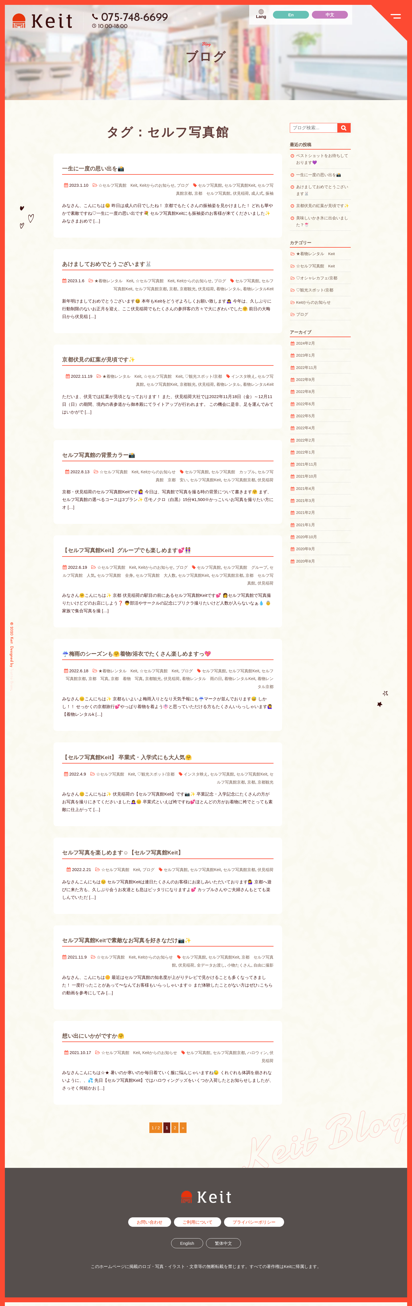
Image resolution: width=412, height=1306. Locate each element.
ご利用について (198, 1225)
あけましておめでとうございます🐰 (123, 263)
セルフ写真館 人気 (89, 573)
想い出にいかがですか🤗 (104, 1039)
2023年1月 (305, 355)
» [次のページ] (183, 1131)
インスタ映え (250, 375)
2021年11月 (306, 464)
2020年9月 (305, 549)
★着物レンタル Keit (117, 280)
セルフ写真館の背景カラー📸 (111, 453)
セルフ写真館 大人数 (173, 573)
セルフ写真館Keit (250, 185)
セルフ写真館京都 (143, 288)
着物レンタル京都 (256, 683)
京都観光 (182, 288)
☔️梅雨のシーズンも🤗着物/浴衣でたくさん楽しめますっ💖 (162, 651)
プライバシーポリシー (254, 1225)
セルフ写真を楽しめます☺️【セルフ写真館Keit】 (144, 849)
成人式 (256, 192)
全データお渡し (207, 969)
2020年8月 (305, 561)
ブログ (190, 185)
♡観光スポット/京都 (208, 375)
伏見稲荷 (238, 192)
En (291, 14)
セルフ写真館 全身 (130, 573)
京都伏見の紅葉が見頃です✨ (110, 358)
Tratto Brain (11, 679)
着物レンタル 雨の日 (224, 676)
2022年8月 (305, 391)
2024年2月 (305, 343)
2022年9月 (305, 379)
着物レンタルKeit (257, 288)
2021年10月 (306, 476)
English (187, 1247)
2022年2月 (305, 440)
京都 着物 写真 (144, 676)
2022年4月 (305, 428)
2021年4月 (305, 488)
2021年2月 (305, 512)
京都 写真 (113, 676)
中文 (330, 14)
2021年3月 (305, 500)
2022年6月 (305, 404)
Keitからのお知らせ (162, 185)
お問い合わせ (150, 1225)
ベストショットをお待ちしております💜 (322, 159)
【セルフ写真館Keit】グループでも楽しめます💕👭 (149, 548)
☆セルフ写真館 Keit (120, 185)
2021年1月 (305, 525)
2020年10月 (306, 537)
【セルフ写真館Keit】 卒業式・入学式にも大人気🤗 (148, 754)
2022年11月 (306, 367)
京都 (166, 288)
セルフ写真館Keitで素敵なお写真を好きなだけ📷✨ (149, 944)
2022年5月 (305, 416)
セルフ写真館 (218, 185)
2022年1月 (305, 452)
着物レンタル (225, 288)
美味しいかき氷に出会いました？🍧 (322, 221)
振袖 (269, 192)
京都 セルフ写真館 (208, 192)
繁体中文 (223, 1247)
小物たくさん (237, 969)
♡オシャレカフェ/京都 (316, 278)
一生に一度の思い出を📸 (103, 168)
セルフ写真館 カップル (239, 470)
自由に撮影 (263, 969)
